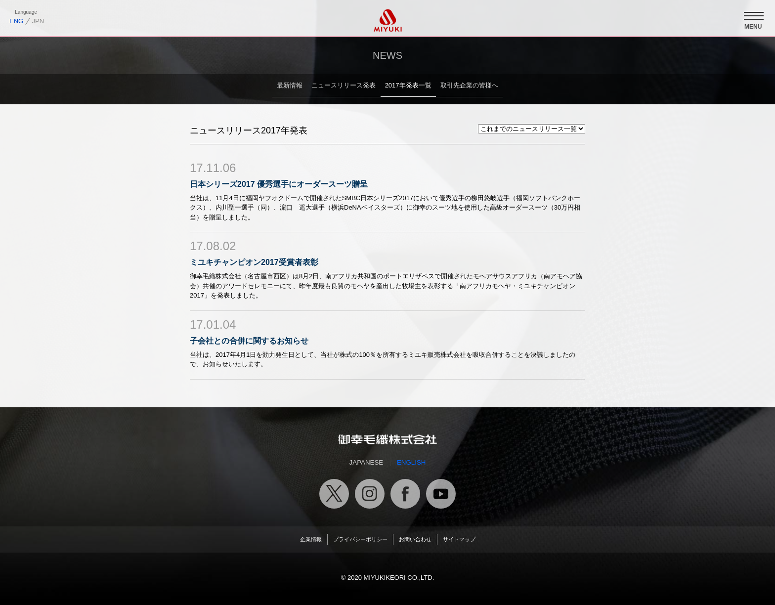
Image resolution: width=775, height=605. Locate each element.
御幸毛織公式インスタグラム (370, 494)
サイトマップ (459, 539)
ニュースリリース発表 (343, 85)
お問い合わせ (415, 539)
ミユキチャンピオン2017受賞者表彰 (254, 262)
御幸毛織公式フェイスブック (405, 494)
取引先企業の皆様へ (469, 85)
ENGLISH (411, 462)
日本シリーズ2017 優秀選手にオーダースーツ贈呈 (279, 184)
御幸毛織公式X (334, 494)
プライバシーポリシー (360, 539)
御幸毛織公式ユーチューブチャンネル (441, 494)
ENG (16, 21)
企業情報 (311, 539)
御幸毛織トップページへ (387, 439)
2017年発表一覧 (408, 85)
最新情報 (289, 85)
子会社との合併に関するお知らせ (249, 341)
